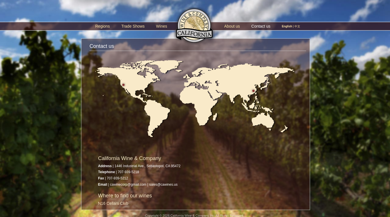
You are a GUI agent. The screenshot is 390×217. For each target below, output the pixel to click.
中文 (297, 26)
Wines (161, 26)
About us (232, 26)
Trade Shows (133, 26)
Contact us (261, 26)
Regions (102, 26)
